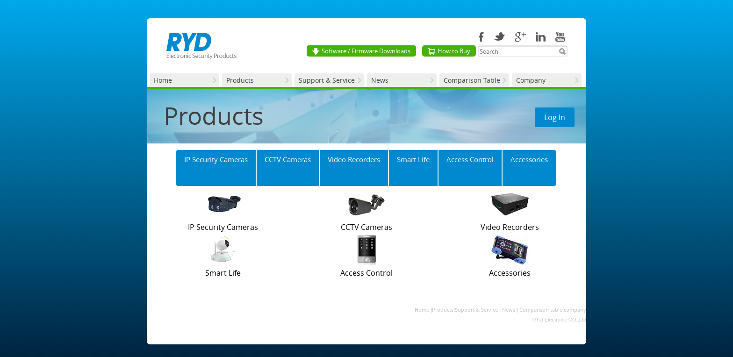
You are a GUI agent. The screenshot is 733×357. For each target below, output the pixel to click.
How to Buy (449, 51)
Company (531, 80)
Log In (554, 117)
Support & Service (327, 80)
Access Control (470, 159)
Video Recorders (354, 159)
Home (163, 80)
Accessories (529, 159)
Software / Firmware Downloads (361, 51)
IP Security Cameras (216, 159)
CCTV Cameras (288, 159)
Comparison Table (472, 80)
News (379, 80)
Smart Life (413, 159)
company (575, 309)
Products (240, 80)
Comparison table (540, 309)
